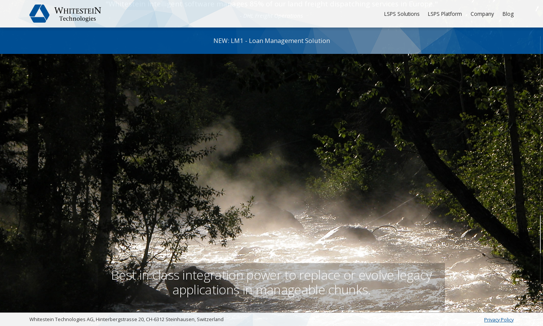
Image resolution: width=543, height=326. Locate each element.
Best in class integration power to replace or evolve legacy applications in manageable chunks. (271, 266)
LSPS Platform (444, 13)
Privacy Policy (499, 319)
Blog (508, 13)
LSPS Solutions (399, 13)
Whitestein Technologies (65, 14)
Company (482, 13)
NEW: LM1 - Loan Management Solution (271, 40)
